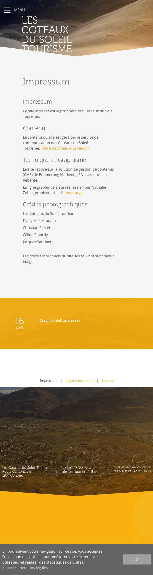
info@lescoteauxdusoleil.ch (65, 148)
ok (137, 559)
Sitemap (108, 381)
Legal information (80, 381)
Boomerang (71, 192)
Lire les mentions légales (26, 567)
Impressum (49, 381)
